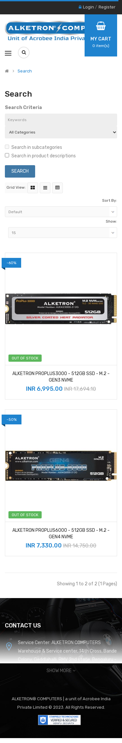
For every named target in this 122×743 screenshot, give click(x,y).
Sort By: (109, 200)
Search (25, 71)
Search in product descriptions (40, 156)
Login (88, 7)
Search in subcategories (33, 147)
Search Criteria (23, 107)
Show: (111, 221)
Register (107, 7)
